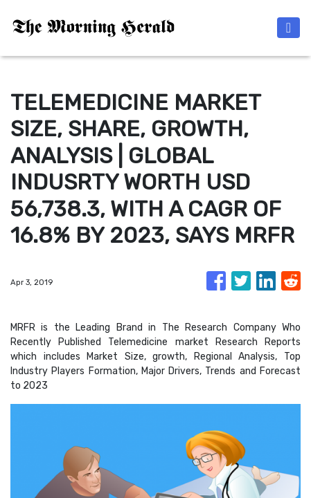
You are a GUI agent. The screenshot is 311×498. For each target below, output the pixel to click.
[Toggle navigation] (288, 27)
